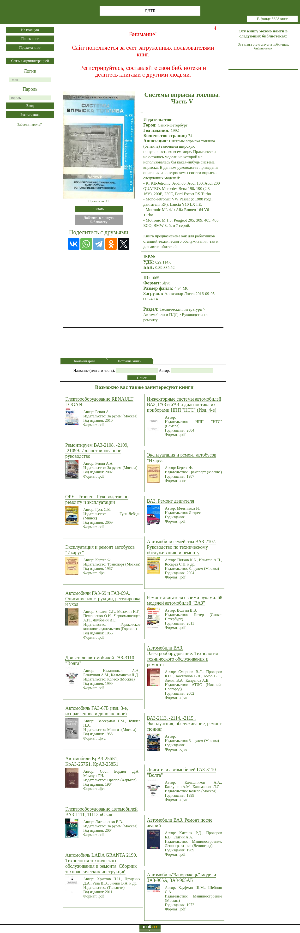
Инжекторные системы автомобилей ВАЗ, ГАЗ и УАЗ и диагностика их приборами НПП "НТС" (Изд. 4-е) (184, 404)
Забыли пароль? (29, 124)
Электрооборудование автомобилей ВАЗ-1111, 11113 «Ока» (101, 811)
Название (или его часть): (94, 370)
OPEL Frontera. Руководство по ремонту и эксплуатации (96, 499)
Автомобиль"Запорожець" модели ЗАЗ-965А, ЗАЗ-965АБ (181, 877)
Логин (30, 71)
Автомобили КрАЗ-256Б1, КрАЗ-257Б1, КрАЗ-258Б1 (91, 761)
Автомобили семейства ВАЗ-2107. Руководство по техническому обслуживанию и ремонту (181, 547)
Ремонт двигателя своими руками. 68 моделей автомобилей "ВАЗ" (184, 600)
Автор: (164, 370)
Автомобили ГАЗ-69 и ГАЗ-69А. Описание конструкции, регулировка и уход (102, 598)
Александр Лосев (179, 293)
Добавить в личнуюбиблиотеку (99, 220)
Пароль (30, 89)
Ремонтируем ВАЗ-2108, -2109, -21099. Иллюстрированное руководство (96, 450)
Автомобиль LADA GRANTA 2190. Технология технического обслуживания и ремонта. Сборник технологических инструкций (101, 863)
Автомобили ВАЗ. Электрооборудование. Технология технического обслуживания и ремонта (182, 656)
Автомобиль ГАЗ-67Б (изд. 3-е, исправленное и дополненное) (96, 710)
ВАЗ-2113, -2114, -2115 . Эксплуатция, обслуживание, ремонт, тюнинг (185, 723)
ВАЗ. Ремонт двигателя (170, 501)
